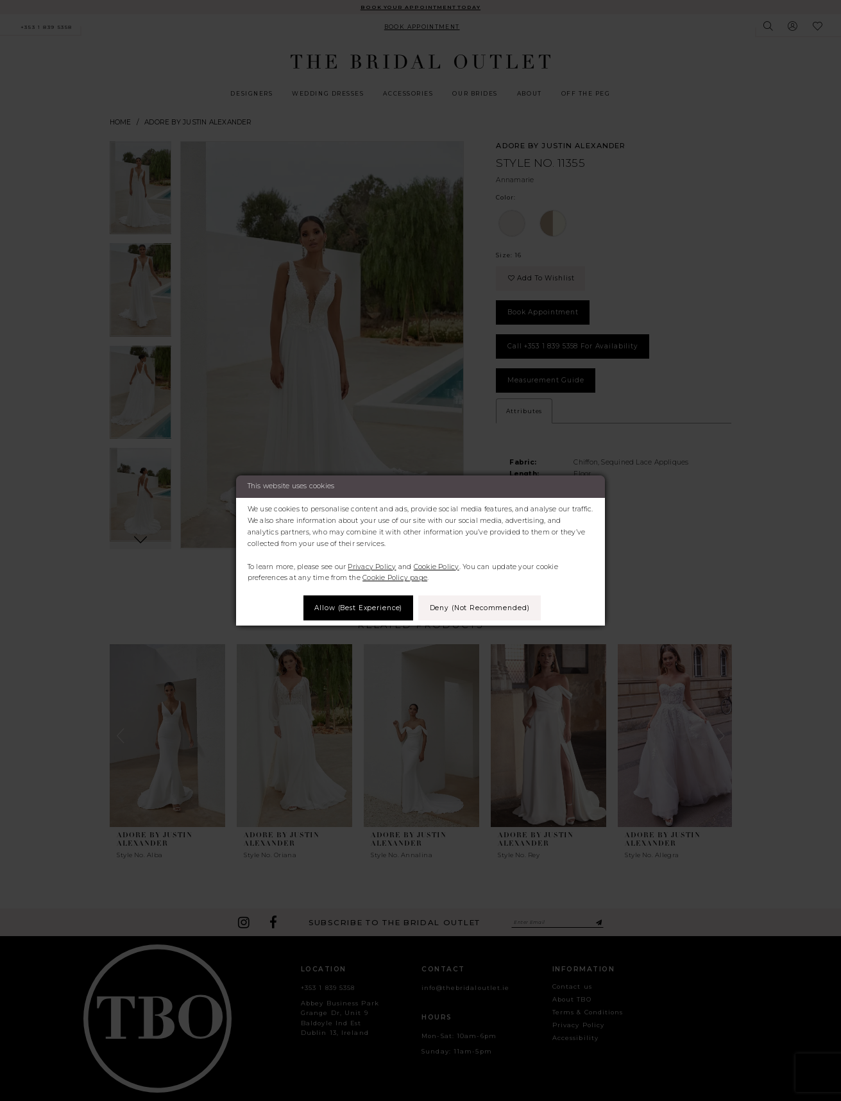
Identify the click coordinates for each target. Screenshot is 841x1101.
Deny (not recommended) (481, 607)
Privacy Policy (372, 566)
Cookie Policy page (394, 578)
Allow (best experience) (357, 607)
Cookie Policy (436, 566)
